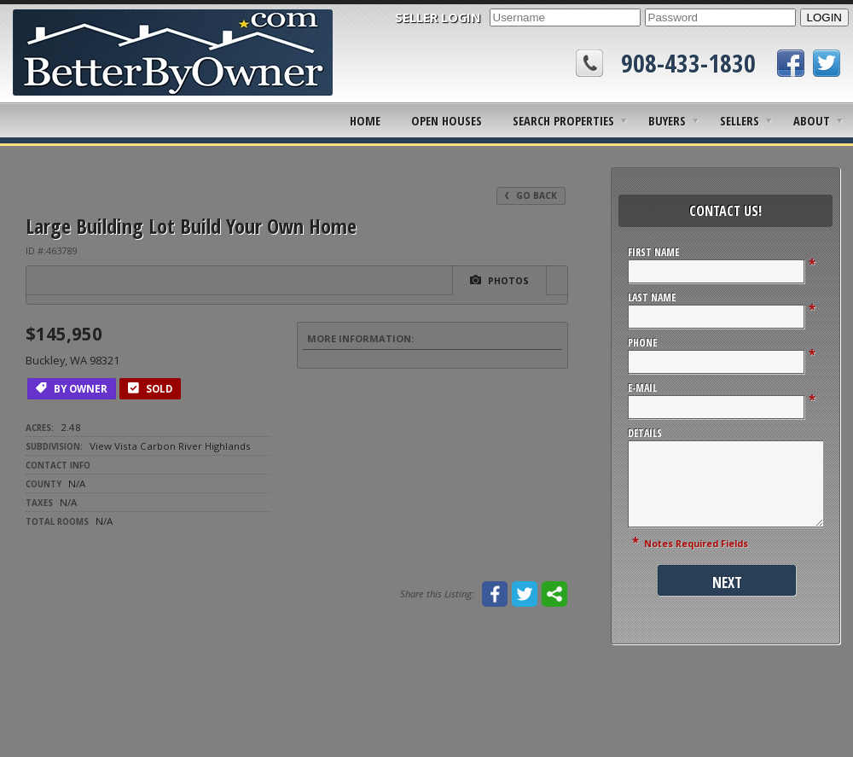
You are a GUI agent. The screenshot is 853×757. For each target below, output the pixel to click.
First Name (653, 252)
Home (365, 120)
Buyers (667, 120)
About (811, 120)
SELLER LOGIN (438, 17)
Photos (499, 280)
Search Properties (563, 120)
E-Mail (642, 388)
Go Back (531, 195)
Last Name (652, 297)
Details (645, 433)
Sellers (739, 120)
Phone (642, 342)
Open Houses (446, 120)
